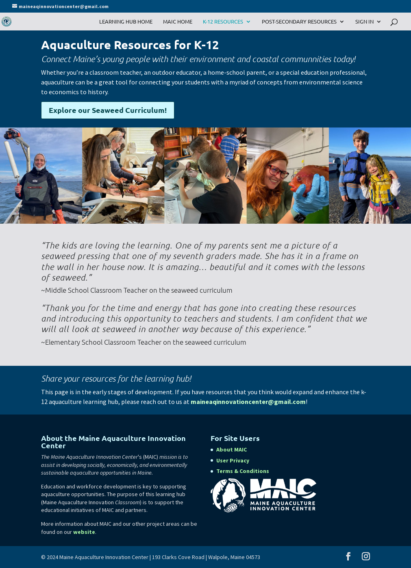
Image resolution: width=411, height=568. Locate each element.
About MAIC (231, 449)
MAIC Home (177, 22)
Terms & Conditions (242, 471)
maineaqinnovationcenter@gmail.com (248, 401)
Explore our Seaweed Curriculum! (108, 109)
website (84, 532)
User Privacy (232, 460)
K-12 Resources (223, 22)
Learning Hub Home (125, 22)
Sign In (364, 22)
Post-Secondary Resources (299, 22)
